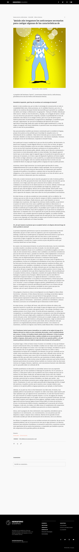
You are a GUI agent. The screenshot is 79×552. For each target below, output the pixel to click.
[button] (8, 2)
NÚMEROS (16, 438)
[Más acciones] (65, 17)
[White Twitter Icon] (62, 2)
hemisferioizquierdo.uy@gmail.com (20, 541)
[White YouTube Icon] (71, 2)
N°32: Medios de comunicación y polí (28, 438)
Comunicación (23, 435)
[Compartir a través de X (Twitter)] (17, 443)
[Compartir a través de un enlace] (21, 443)
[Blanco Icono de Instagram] (67, 2)
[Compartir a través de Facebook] (14, 443)
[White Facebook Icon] (58, 2)
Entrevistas (16, 435)
